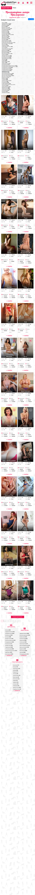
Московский (23, 650)
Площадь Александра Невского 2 (10, 66)
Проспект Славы (6, 76)
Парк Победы (6, 61)
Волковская (5, 30)
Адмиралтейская (6, 23)
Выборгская (5, 31)
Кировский (23, 640)
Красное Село (17, 687)
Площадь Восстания (7, 67)
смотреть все (8, 655)
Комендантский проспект (8, 42)
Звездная (5, 39)
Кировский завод (6, 41)
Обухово (4, 59)
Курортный (23, 648)
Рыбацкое (5, 78)
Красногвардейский (25, 645)
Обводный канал (6, 58)
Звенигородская (6, 40)
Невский (22, 652)
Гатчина (15, 673)
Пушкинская (5, 77)
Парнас (4, 62)
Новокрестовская (6, 56)
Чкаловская (5, 90)
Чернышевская (6, 89)
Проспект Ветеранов (7, 74)
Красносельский (24, 647)
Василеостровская (7, 28)
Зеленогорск (16, 675)
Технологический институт (8, 84)
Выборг (15, 670)
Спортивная (5, 82)
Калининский (23, 638)
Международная (6, 51)
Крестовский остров (7, 43)
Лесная (4, 47)
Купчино (5, 44)
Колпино (15, 684)
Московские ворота (7, 53)
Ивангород (16, 677)
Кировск (15, 682)
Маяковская (5, 50)
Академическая (6, 24)
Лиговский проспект (7, 48)
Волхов (15, 666)
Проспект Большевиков (8, 73)
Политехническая (6, 70)
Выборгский (23, 636)
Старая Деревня (6, 83)
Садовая (5, 79)
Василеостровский (25, 635)
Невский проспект (7, 55)
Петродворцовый (24, 654)
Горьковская (5, 32)
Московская (5, 52)
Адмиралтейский (24, 633)
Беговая (5, 26)
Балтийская (5, 25)
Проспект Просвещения (8, 75)
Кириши (15, 680)
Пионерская (6, 64)
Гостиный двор (6, 33)
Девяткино (5, 35)
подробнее (9, 127)
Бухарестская (6, 27)
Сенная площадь (6, 80)
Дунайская (5, 37)
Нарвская (5, 54)
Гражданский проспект (8, 34)
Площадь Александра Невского (9, 65)
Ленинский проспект (7, 46)
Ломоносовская (6, 49)
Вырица (15, 672)
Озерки (4, 60)
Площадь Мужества (7, 69)
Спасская (5, 81)
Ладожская (5, 45)
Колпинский (23, 642)
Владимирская (6, 29)
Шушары (5, 91)
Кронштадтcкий (24, 643)
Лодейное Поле (17, 689)
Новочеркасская (6, 57)
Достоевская (6, 36)
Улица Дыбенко (6, 86)
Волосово (16, 665)
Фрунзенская (6, 87)
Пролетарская (5, 72)
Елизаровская (6, 38)
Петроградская (6, 63)
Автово (4, 22)
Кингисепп (16, 678)
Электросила (6, 92)
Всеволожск (16, 668)
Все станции (31, 19)
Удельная (5, 85)
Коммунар (16, 685)
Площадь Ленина (6, 68)
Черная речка (6, 88)
